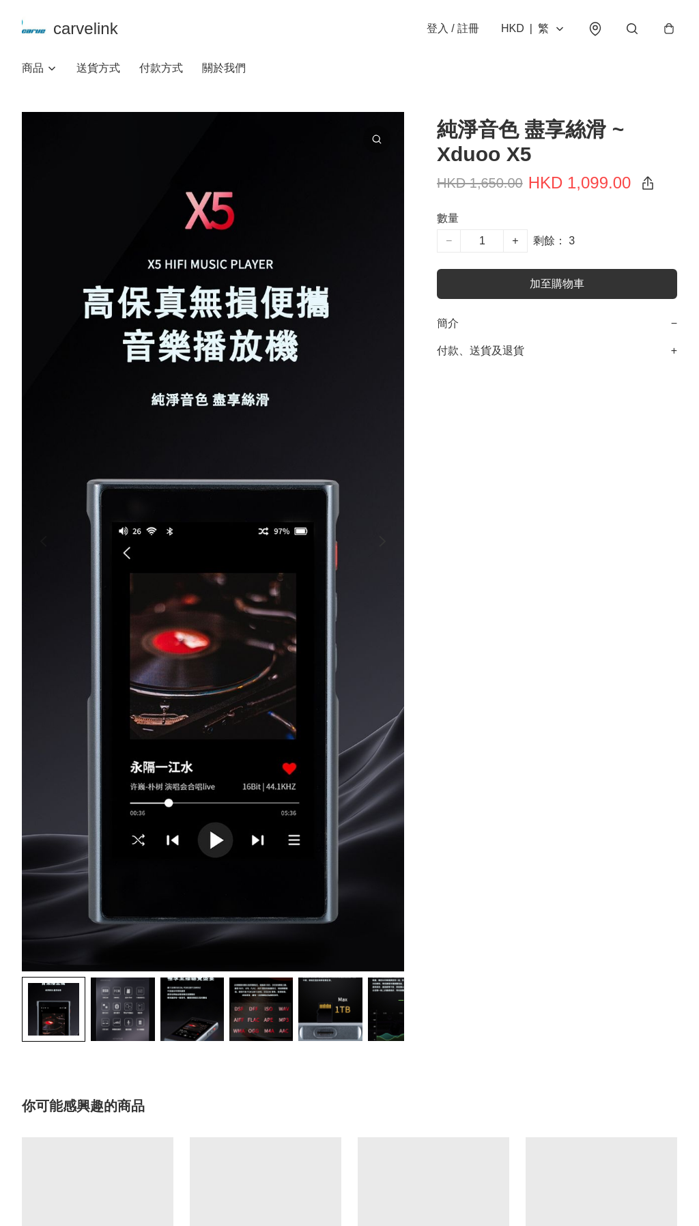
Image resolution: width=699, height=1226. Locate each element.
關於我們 (224, 68)
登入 (453, 28)
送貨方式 (98, 68)
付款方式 (161, 68)
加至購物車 (557, 283)
